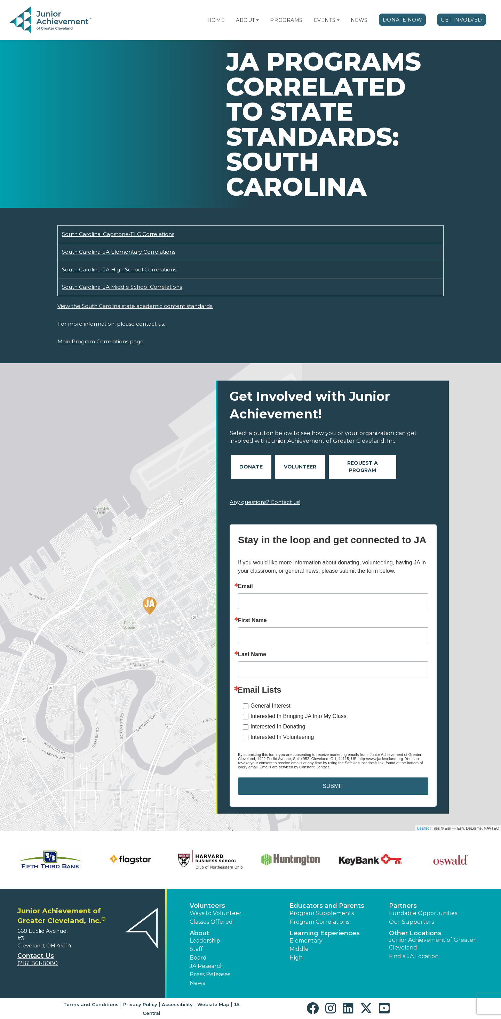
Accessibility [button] (177, 1004)
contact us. (150, 323)
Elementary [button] (306, 940)
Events (324, 20)
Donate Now (402, 20)
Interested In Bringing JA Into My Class (298, 716)
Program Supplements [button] (321, 913)
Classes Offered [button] (211, 922)
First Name (252, 620)
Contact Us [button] (35, 956)
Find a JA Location (414, 956)
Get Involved (461, 20)
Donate (251, 467)
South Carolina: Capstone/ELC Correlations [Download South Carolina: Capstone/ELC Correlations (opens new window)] (118, 234)
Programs (286, 20)
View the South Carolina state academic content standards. (135, 306)
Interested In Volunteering (282, 737)
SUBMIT (333, 786)
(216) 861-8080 (37, 963)
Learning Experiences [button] (324, 933)
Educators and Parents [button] (326, 906)
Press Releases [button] (210, 974)
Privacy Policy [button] (140, 1004)
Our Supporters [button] (411, 922)
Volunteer (300, 467)
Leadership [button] (205, 940)
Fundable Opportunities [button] (423, 913)
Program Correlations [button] (319, 922)
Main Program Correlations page (100, 341)
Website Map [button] (213, 1004)
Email (245, 586)
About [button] (199, 933)
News (359, 20)
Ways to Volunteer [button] (215, 913)
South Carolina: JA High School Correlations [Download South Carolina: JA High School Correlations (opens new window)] (119, 269)
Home (216, 20)
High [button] (296, 957)
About (245, 20)
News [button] (197, 983)
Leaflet (423, 828)
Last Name (252, 654)
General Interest (270, 706)
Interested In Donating (277, 726)
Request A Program (362, 466)
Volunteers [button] (207, 906)
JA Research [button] (207, 966)
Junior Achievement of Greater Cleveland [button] (432, 944)
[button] (257, 20)
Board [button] (198, 957)
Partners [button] (403, 906)
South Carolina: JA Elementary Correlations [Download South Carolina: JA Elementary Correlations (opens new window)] (118, 251)
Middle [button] (299, 949)
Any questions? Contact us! (265, 502)
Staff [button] (196, 949)
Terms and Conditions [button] (91, 1004)
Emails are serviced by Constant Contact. (295, 767)
